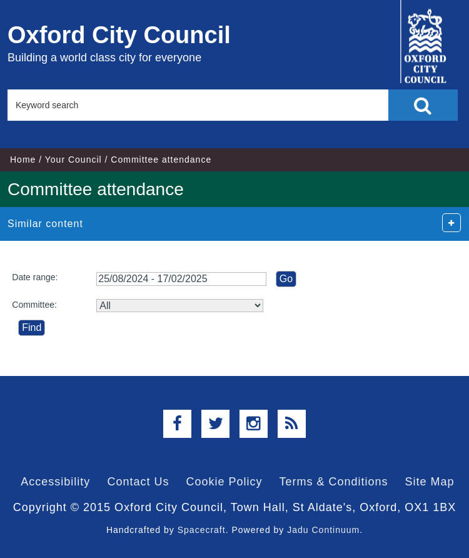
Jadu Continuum (323, 530)
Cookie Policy (224, 481)
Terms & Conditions (334, 481)
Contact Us (138, 481)
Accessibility (55, 481)
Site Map (430, 481)
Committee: (34, 305)
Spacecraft (202, 530)
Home (23, 160)
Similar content (45, 223)
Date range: (35, 277)
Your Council (73, 160)
